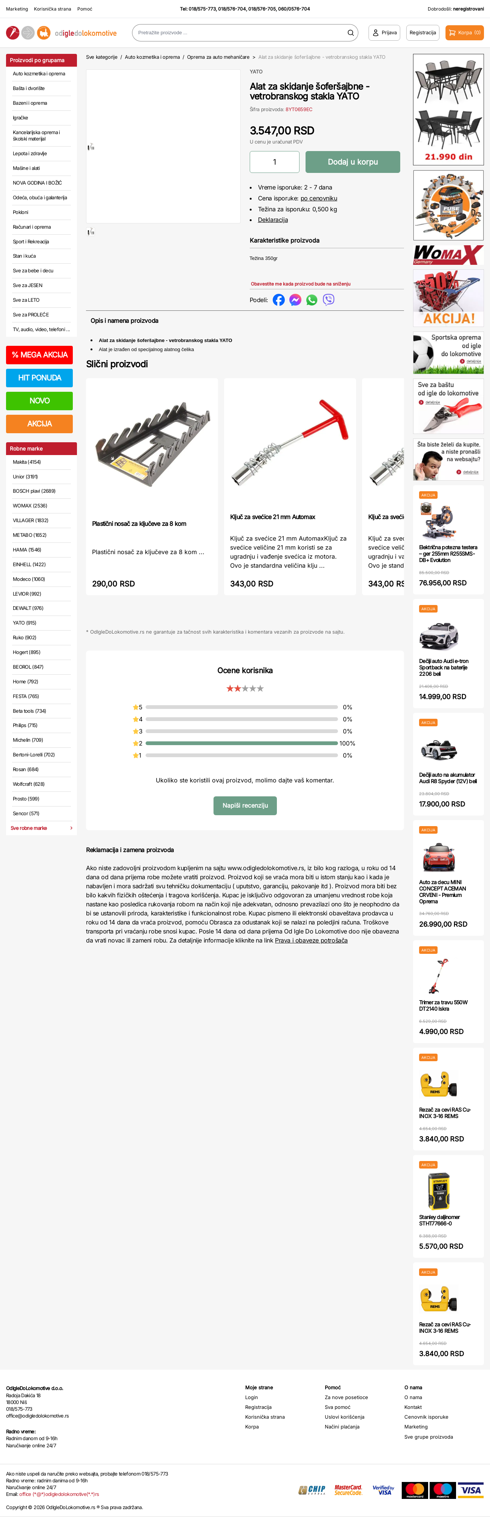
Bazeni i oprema (30, 103)
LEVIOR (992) (27, 594)
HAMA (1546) (27, 550)
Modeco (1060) (29, 579)
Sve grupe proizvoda (428, 1437)
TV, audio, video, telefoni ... (41, 329)
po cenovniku (319, 198)
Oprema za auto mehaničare (218, 57)
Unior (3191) (25, 477)
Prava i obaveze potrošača (311, 940)
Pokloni (20, 212)
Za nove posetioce (346, 1397)
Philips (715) (25, 725)
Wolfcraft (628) (29, 784)
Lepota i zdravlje (30, 153)
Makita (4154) (27, 462)
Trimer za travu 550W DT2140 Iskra (443, 1005)
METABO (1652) (30, 535)
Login (251, 1397)
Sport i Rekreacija (31, 241)
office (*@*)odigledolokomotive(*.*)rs (59, 1494)
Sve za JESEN (27, 285)
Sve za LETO (26, 300)
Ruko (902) (25, 637)
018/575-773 (202, 9)
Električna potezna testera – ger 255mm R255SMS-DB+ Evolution (448, 553)
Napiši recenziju (245, 805)
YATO (256, 72)
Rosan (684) (26, 769)
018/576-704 (232, 9)
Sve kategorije (101, 57)
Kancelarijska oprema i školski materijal (36, 135)
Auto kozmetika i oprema (39, 73)
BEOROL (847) (28, 667)
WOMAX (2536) (30, 506)
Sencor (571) (26, 813)
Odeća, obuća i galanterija (40, 197)
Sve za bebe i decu (33, 270)
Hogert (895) (26, 652)
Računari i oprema (32, 227)
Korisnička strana (52, 9)
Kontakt (413, 1407)
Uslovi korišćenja (344, 1417)
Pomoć (84, 9)
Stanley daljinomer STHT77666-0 (439, 1220)
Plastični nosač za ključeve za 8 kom (139, 523)
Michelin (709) (28, 740)
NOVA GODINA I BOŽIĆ (37, 183)
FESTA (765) (26, 696)
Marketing (17, 9)
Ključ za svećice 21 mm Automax (272, 517)
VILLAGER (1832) (30, 520)
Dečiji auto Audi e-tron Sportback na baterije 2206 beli (443, 667)
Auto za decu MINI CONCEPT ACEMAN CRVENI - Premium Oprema (442, 891)
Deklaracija (273, 219)
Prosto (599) (26, 799)
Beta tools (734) (29, 711)
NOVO (39, 400)
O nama (413, 1397)
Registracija (258, 1407)
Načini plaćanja (342, 1427)
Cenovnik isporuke (426, 1417)
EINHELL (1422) (29, 564)
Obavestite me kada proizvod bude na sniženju (300, 284)
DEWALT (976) (28, 608)
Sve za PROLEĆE (31, 315)
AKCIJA (39, 423)
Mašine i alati (26, 168)
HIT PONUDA (39, 377)
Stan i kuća (24, 256)
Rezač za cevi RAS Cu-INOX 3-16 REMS (444, 1112)
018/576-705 (262, 9)
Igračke (20, 118)
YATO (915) (25, 623)
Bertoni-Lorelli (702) (34, 755)
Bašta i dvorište (29, 88)
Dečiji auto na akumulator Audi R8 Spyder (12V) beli (448, 777)
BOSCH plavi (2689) (34, 491)
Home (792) (25, 681)
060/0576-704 (294, 9)
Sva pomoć (337, 1407)
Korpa (252, 1427)
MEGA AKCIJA (39, 354)
